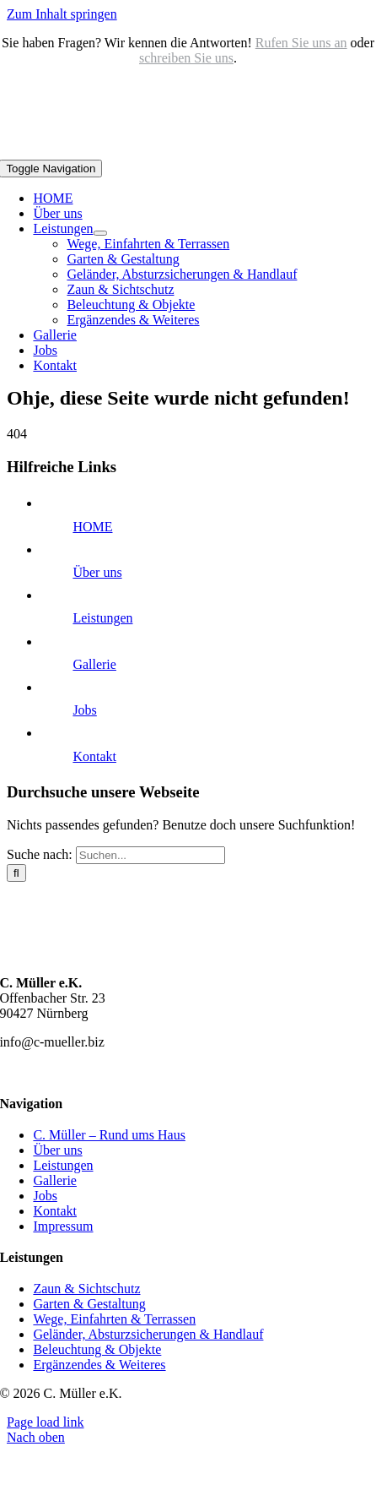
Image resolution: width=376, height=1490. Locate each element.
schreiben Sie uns (186, 58)
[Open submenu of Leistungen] (100, 233)
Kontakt (94, 756)
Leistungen (102, 618)
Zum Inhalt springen (62, 14)
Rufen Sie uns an (301, 42)
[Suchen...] (150, 855)
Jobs (84, 710)
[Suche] (16, 873)
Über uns (97, 572)
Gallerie (94, 664)
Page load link (45, 1422)
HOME (92, 526)
